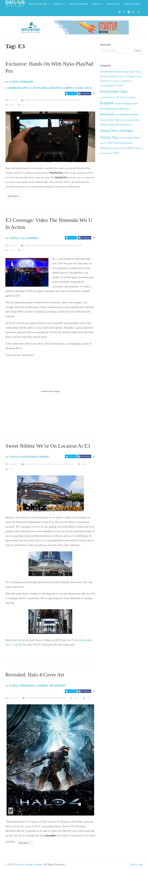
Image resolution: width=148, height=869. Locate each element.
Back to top (136, 864)
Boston (138, 71)
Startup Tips (108, 137)
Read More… (14, 196)
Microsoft (57, 685)
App (24, 87)
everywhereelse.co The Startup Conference (118, 97)
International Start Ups (117, 108)
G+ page (14, 644)
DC (114, 85)
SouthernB (112, 124)
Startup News (109, 131)
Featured (40, 87)
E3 (30, 87)
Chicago (129, 76)
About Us (97, 4)
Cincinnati (114, 81)
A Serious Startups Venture (28, 864)
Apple (132, 71)
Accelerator (106, 71)
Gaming (68, 87)
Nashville (104, 120)
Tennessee (105, 147)
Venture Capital (119, 148)
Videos (130, 147)
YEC (116, 153)
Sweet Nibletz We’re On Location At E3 (47, 446)
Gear (79, 87)
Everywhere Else (114, 91)
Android (14, 87)
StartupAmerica (125, 124)
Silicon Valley (126, 120)
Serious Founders (78, 4)
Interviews (107, 114)
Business (103, 76)
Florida (117, 103)
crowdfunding (106, 85)
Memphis (125, 114)
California (112, 76)
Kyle (14, 238)
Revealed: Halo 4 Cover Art (34, 675)
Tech (88, 87)
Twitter (72, 93)
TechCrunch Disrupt (122, 143)
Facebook (86, 93)
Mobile (135, 114)
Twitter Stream (79, 640)
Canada (121, 76)
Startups (126, 130)
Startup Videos (132, 4)
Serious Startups (38, 4)
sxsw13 (103, 143)
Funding (125, 103)
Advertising (113, 4)
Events (120, 85)
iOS (117, 114)
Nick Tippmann (21, 81)
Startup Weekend (125, 138)
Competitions (125, 81)
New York (114, 119)
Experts (58, 4)
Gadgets (54, 87)
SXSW (136, 137)
